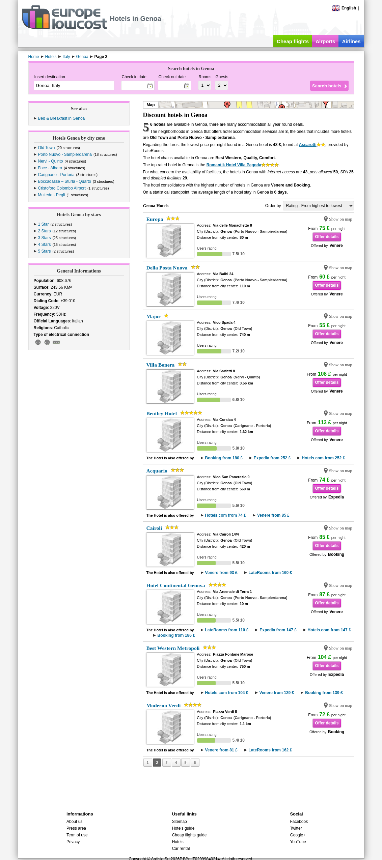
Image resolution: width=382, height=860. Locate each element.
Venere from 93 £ (221, 572)
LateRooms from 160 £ (270, 572)
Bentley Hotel (161, 413)
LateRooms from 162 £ (270, 750)
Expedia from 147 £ (278, 630)
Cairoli (154, 528)
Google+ (297, 835)
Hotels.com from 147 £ (329, 630)
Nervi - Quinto (50, 161)
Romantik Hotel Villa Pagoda (234, 165)
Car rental (181, 848)
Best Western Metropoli (173, 648)
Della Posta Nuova (167, 267)
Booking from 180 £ (224, 458)
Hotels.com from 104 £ (226, 692)
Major (153, 316)
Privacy (73, 841)
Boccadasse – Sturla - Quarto (64, 181)
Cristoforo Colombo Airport (62, 188)
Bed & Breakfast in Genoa (61, 118)
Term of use (77, 835)
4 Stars (44, 244)
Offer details (326, 236)
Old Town (46, 147)
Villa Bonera (160, 365)
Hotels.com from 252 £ (323, 458)
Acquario (156, 471)
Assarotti (308, 144)
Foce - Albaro (50, 168)
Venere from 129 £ (277, 692)
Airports (325, 41)
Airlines (351, 41)
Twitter (296, 828)
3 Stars (44, 237)
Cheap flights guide (189, 835)
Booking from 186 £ (176, 635)
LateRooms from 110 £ (227, 630)
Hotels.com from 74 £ (225, 515)
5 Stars (44, 251)
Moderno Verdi (163, 705)
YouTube (298, 841)
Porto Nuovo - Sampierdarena (65, 154)
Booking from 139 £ (324, 692)
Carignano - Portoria (56, 174)
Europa (154, 219)
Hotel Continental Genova (175, 585)
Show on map (340, 219)
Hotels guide (183, 828)
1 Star (43, 224)
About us (74, 821)
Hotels (178, 841)
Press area (76, 828)
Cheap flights (293, 41)
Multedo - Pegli (51, 195)
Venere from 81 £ (221, 750)
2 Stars (44, 231)
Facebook (299, 821)
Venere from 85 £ (273, 515)
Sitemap (179, 821)
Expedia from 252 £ (272, 458)
